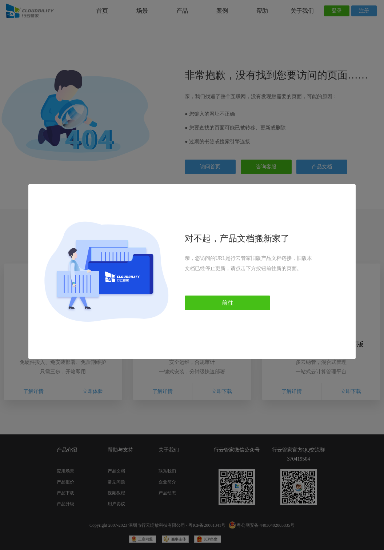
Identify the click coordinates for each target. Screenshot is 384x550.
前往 (227, 303)
